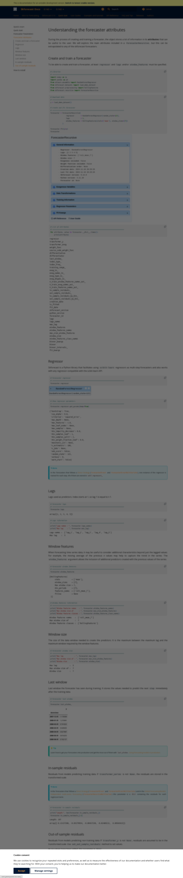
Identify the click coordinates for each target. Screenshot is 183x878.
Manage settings (44, 870)
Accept (21, 870)
